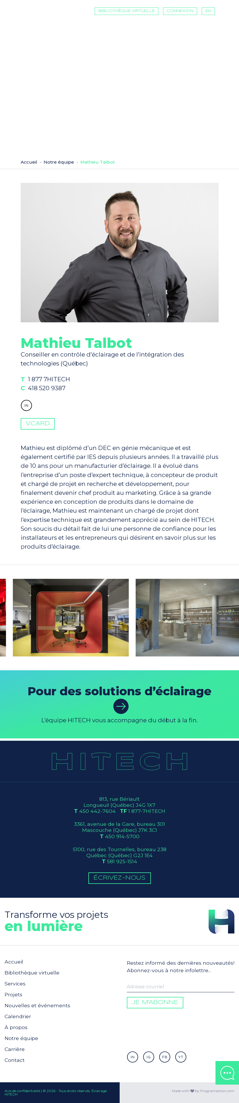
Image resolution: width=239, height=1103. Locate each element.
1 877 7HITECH (59, 390)
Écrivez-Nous (120, 878)
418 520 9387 (57, 398)
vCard (37, 433)
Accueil (29, 162)
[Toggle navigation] (228, 11)
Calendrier (18, 1016)
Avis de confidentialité (22, 1091)
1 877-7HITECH (146, 811)
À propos (16, 1027)
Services (15, 984)
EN (208, 11)
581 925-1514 (122, 861)
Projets (13, 994)
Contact (15, 1060)
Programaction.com (217, 1091)
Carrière (15, 1049)
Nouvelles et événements (37, 1005)
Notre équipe (59, 162)
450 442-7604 (97, 811)
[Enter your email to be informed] (180, 986)
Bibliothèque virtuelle (126, 11)
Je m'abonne (155, 1002)
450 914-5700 (122, 836)
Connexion (180, 11)
